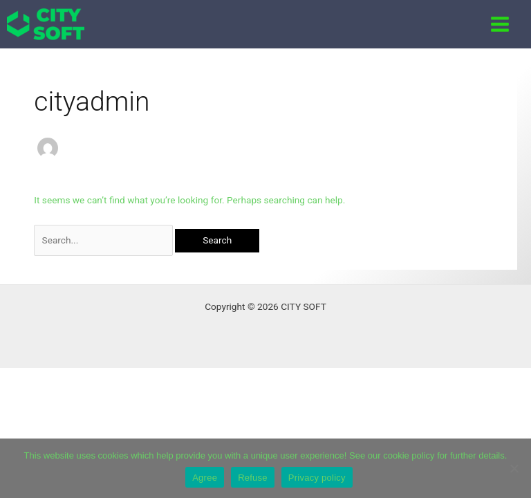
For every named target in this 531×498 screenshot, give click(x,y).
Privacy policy (317, 477)
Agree (204, 477)
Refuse (253, 477)
